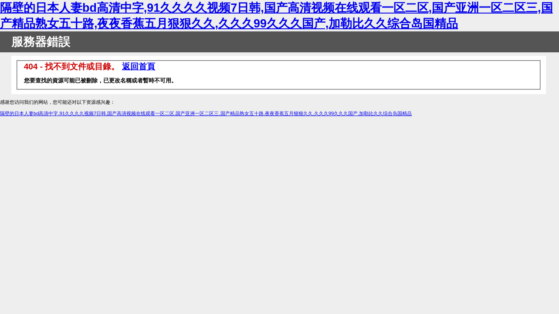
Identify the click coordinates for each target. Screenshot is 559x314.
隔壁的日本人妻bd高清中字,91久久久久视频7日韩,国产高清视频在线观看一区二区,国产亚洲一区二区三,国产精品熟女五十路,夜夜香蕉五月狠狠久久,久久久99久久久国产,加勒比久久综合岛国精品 (206, 113)
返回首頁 (138, 66)
